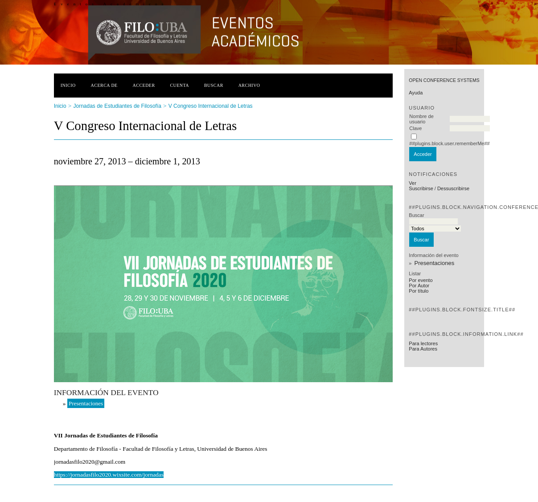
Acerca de (104, 85)
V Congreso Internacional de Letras (210, 106)
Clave (415, 128)
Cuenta (179, 85)
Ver (412, 183)
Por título (418, 291)
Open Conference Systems (444, 80)
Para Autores (423, 348)
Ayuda (416, 92)
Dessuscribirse (453, 188)
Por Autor (419, 285)
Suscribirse (421, 188)
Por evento (420, 280)
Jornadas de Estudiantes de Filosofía (117, 106)
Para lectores (423, 343)
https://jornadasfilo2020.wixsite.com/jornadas (109, 474)
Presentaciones (435, 263)
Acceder (144, 85)
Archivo (249, 85)
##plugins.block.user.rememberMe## (449, 143)
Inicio (68, 85)
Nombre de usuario (421, 119)
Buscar (213, 85)
